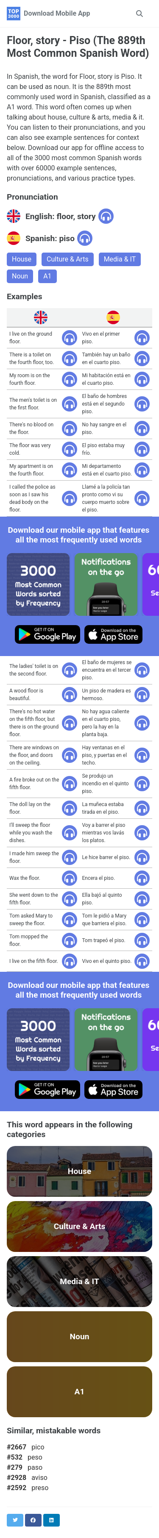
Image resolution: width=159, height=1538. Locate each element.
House (21, 259)
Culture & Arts (68, 259)
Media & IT (120, 259)
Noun (20, 276)
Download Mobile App (57, 13)
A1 (47, 276)
